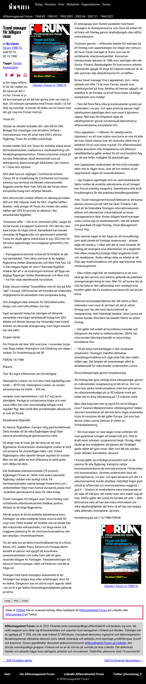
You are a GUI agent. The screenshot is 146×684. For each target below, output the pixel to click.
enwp (25, 600)
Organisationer (91, 4)
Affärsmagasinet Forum (18, 16)
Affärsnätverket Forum (93, 610)
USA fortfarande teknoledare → (123, 660)
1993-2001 (66, 16)
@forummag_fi (14, 614)
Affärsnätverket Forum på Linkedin (105, 643)
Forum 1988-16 (12, 47)
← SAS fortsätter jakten (17, 660)
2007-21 (93, 16)
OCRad (20, 610)
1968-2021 (107, 16)
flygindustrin (10, 67)
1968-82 (40, 16)
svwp (7, 600)
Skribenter (72, 4)
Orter (61, 4)
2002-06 (80, 16)
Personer (50, 4)
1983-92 (52, 16)
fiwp (16, 600)
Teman (106, 4)
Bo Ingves (12, 43)
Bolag (39, 4)
